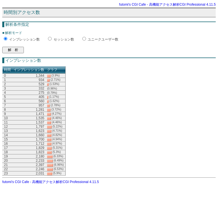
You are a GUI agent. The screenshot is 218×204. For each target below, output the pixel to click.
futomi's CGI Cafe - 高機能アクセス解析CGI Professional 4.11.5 (167, 5)
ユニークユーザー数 (103, 39)
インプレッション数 (24, 39)
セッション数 (64, 39)
